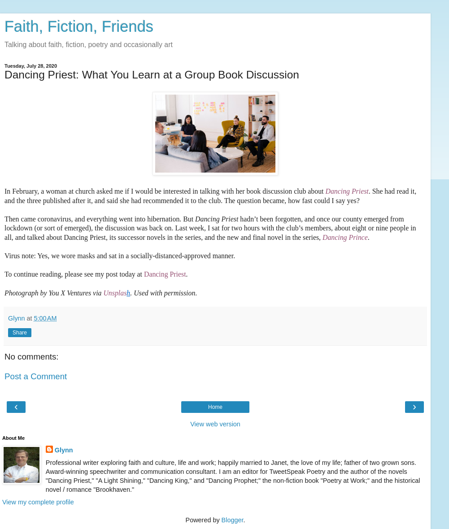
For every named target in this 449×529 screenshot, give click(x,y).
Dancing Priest (165, 274)
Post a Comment (35, 376)
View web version (215, 424)
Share (20, 333)
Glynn (64, 450)
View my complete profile (38, 502)
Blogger (233, 520)
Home (215, 407)
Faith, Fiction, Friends (78, 26)
